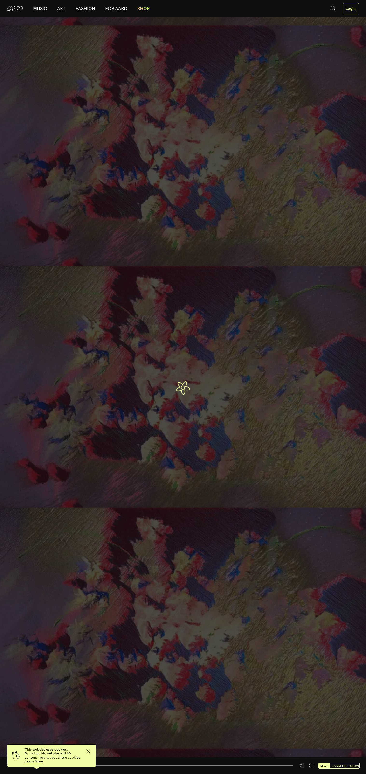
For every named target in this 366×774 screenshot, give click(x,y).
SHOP (143, 8)
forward (116, 8)
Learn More (34, 761)
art (61, 8)
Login (351, 8)
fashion (85, 8)
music (40, 8)
